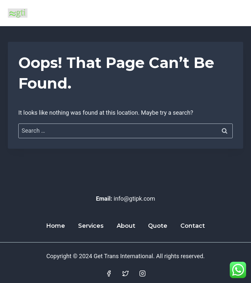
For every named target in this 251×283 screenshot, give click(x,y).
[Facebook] (108, 273)
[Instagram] (142, 273)
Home (55, 225)
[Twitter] (125, 273)
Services (91, 225)
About (126, 225)
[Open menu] (235, 13)
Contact (192, 225)
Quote (157, 225)
